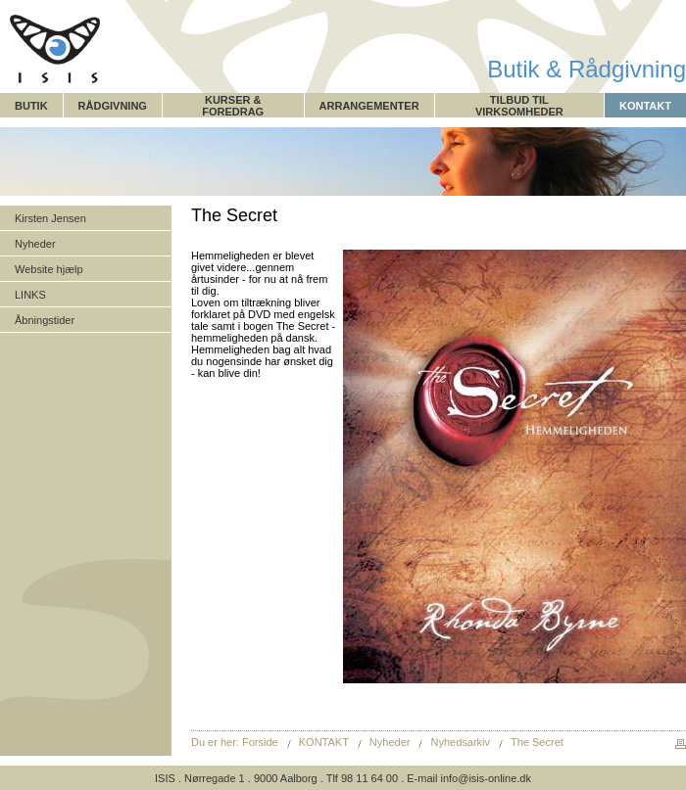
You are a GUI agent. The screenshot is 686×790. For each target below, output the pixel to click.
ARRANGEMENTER (369, 106)
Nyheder (35, 244)
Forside (260, 742)
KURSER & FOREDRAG (233, 105)
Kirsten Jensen (50, 218)
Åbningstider (44, 320)
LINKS (30, 295)
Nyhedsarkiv (461, 742)
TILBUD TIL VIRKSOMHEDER (519, 105)
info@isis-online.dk (485, 778)
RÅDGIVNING (112, 106)
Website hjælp (49, 269)
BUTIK (31, 106)
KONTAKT (645, 106)
